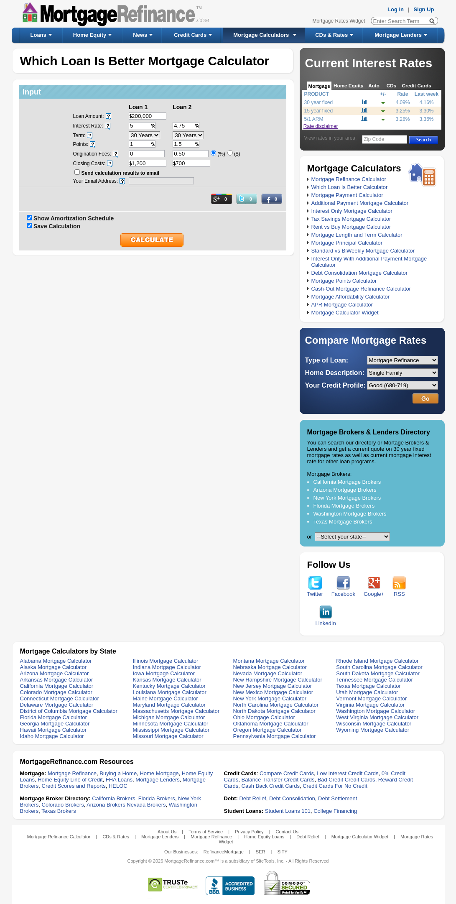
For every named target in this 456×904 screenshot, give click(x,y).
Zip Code (374, 139)
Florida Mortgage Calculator (53, 717)
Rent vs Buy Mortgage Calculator (351, 227)
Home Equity (89, 35)
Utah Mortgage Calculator (367, 692)
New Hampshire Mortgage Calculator (277, 680)
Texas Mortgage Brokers (342, 521)
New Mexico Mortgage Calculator (273, 692)
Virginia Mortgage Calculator (370, 705)
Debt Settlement (337, 798)
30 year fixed (318, 102)
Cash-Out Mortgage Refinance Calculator (361, 289)
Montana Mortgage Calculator (269, 661)
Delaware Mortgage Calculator (57, 705)
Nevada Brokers (146, 805)
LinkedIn (326, 620)
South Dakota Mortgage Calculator (377, 673)
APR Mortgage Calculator (342, 304)
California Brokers (113, 798)
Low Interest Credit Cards (347, 773)
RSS (399, 591)
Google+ (374, 591)
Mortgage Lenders (398, 35)
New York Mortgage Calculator (270, 698)
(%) (221, 154)
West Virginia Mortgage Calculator (377, 717)
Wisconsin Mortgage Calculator (373, 723)
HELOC (118, 786)
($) (237, 154)
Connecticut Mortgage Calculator (59, 698)
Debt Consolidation (292, 798)
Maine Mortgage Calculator (165, 698)
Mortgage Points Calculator (344, 281)
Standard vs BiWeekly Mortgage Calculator (363, 251)
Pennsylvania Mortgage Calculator (274, 736)
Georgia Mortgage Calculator (55, 723)
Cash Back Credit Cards (271, 786)
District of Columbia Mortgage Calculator (68, 711)
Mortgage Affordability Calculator (350, 297)
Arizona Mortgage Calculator (54, 673)
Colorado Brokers (63, 805)
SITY (282, 851)
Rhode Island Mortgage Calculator (377, 661)
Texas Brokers (58, 811)
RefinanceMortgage (224, 851)
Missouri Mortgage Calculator (168, 736)
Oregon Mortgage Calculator (267, 730)
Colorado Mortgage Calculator (56, 692)
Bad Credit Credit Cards (346, 779)
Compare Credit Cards (287, 773)
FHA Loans (119, 779)
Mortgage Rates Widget (338, 21)
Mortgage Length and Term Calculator (357, 235)
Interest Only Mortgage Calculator (351, 211)
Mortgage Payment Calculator (347, 195)
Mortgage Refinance (72, 773)
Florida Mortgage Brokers (344, 506)
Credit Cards (190, 35)
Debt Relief (252, 798)
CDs (391, 85)
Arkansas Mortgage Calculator (56, 680)
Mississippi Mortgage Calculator (171, 730)
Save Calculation (56, 226)
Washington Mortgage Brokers (350, 514)
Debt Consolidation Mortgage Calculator (359, 273)
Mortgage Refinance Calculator (348, 179)
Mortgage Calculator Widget (345, 312)
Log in (395, 9)
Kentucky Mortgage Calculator (169, 686)
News (140, 35)
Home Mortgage (159, 773)
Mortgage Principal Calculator (347, 243)
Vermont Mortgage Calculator (371, 698)
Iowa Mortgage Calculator (164, 673)
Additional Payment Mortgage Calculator (360, 203)
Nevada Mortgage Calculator (267, 673)
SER (260, 851)
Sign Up (423, 9)
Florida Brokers (156, 798)
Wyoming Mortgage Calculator (372, 730)
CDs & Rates (331, 35)
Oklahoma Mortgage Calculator (270, 723)
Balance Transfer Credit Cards (278, 779)
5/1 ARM (314, 119)
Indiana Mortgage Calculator (167, 667)
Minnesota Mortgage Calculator (171, 723)
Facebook (343, 591)
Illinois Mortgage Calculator (166, 661)
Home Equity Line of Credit (70, 779)
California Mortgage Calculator (57, 686)
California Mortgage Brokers (347, 482)
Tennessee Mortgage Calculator (374, 680)
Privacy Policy (249, 831)
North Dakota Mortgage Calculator (274, 711)
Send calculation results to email (120, 173)
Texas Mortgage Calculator (368, 686)
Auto (374, 85)
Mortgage (319, 86)
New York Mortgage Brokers (347, 498)
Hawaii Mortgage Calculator (53, 730)
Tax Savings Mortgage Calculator (351, 219)
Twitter (315, 591)
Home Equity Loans (264, 836)
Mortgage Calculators (261, 35)
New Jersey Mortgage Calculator (272, 686)
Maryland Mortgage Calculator (169, 705)
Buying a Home (118, 773)
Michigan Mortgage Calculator (169, 717)
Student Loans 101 (288, 811)
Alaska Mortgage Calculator (53, 667)
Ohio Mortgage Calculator (264, 717)
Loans (38, 35)
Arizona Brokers (106, 805)
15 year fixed (318, 111)
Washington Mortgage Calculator (375, 711)
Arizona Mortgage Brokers (345, 490)
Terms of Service (206, 831)
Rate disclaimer (320, 126)
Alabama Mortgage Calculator (56, 661)
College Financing (335, 811)
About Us (167, 831)
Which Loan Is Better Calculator (349, 187)
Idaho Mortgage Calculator (52, 736)
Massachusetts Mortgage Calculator (176, 711)
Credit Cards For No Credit (335, 786)
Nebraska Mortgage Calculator (270, 667)
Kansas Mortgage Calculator (167, 680)
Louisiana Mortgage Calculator (169, 692)
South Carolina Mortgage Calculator (379, 667)
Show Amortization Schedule (73, 218)
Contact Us (287, 831)
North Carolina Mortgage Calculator (275, 705)
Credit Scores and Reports (74, 786)
